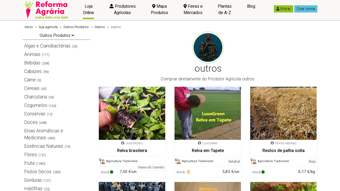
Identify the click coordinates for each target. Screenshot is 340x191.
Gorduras (33, 180)
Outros (100, 27)
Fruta (29, 163)
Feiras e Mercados (193, 9)
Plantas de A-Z (225, 9)
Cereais (32, 88)
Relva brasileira (132, 150)
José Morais (134, 143)
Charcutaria (35, 96)
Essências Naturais (43, 146)
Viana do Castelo (151, 167)
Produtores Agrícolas (122, 9)
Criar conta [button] (306, 9)
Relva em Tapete (208, 150)
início (29, 27)
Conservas (34, 113)
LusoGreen (210, 143)
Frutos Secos (38, 171)
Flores (30, 154)
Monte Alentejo (285, 143)
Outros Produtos (76, 27)
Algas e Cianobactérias (47, 46)
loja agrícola (48, 27)
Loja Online (88, 9)
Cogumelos (35, 105)
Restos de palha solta (283, 150)
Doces (31, 122)
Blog (251, 6)
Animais (32, 54)
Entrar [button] (283, 9)
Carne (30, 80)
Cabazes (33, 71)
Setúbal (234, 161)
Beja (312, 161)
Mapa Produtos (159, 9)
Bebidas (32, 63)
